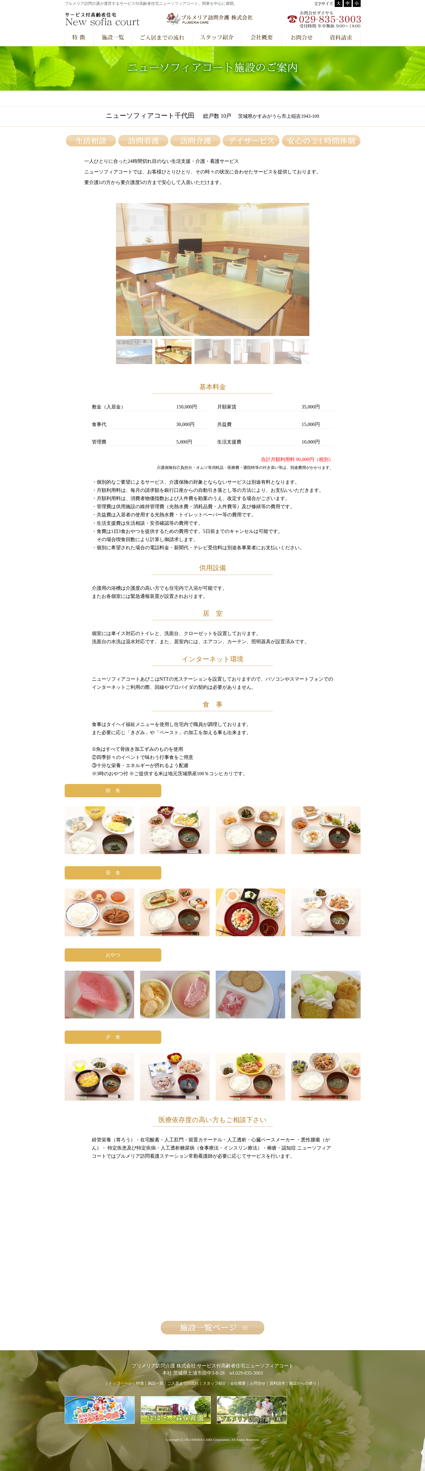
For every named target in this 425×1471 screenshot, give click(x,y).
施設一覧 (155, 1383)
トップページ (120, 1383)
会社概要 (238, 1383)
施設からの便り (303, 1383)
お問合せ (258, 1383)
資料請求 (277, 1383)
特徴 (140, 1383)
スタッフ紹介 (214, 1383)
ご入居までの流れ (183, 1383)
